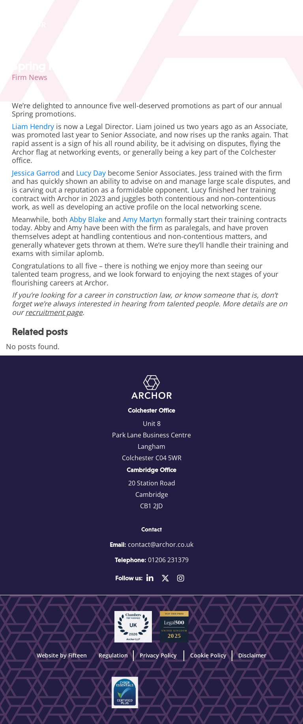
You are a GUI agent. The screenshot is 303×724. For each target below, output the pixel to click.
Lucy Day (91, 173)
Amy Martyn (143, 219)
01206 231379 (168, 559)
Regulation (113, 655)
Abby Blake (87, 219)
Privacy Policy (159, 655)
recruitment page (53, 312)
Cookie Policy (208, 655)
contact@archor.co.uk (160, 544)
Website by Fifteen (62, 655)
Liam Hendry (33, 126)
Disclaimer (252, 655)
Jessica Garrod (36, 173)
